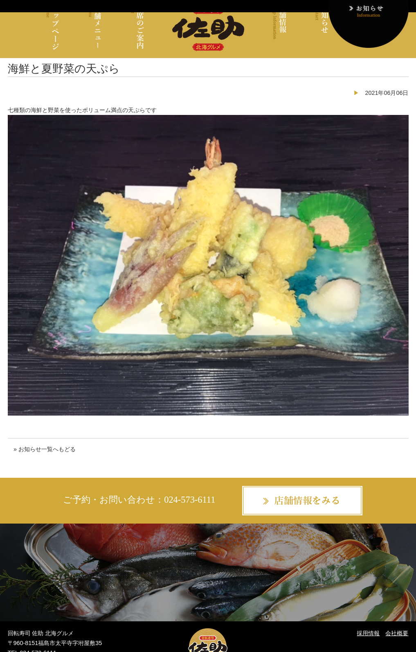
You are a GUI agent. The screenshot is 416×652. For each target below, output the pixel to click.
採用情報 (368, 633)
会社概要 (396, 633)
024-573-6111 (189, 500)
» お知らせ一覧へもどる (44, 449)
